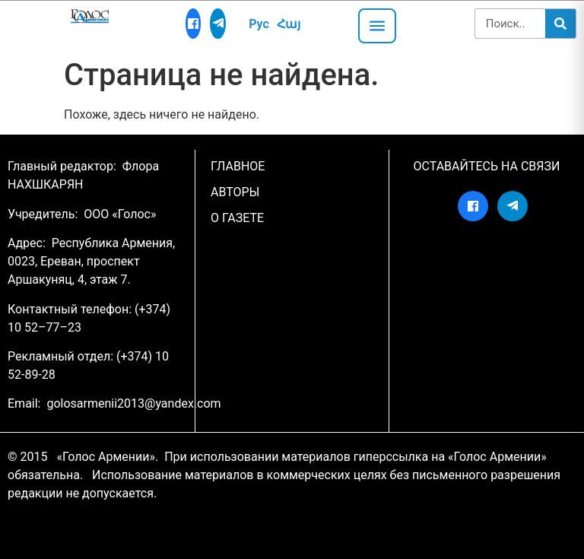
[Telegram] (218, 23)
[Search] (560, 23)
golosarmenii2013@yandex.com (133, 403)
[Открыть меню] (377, 25)
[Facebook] (194, 23)
